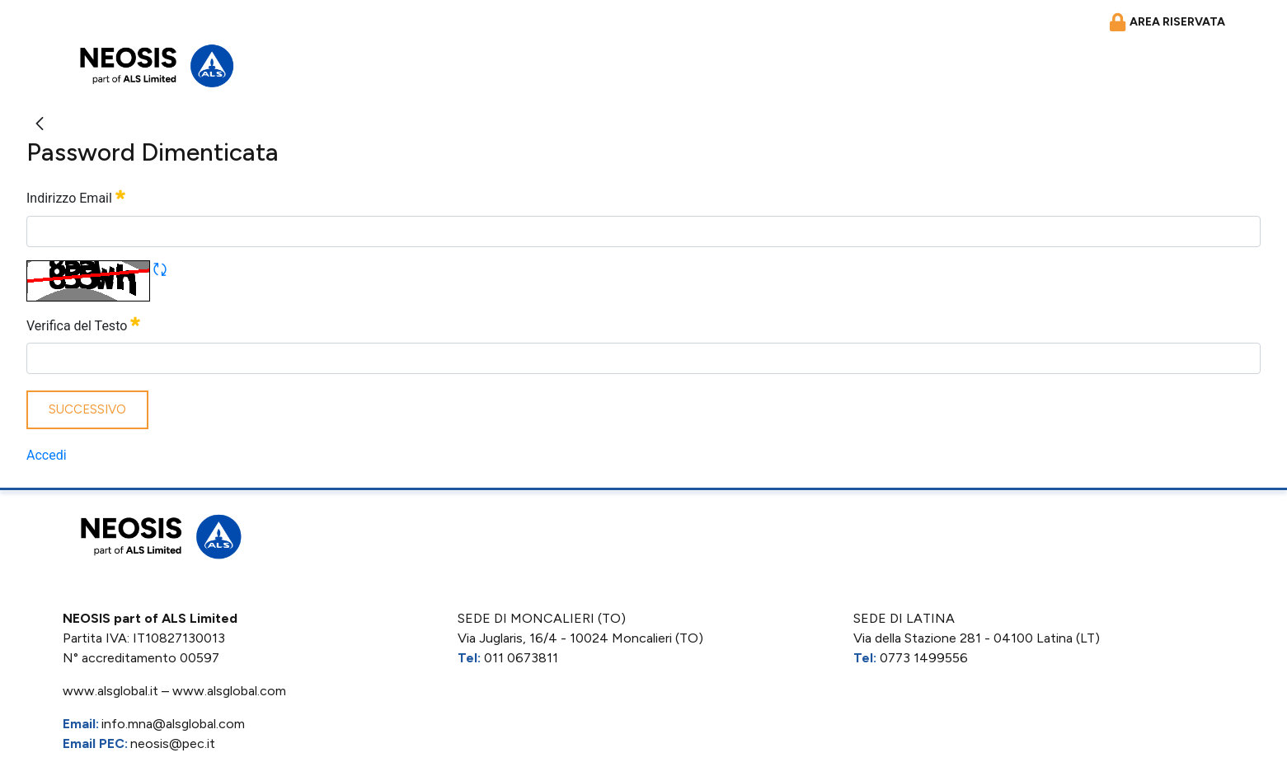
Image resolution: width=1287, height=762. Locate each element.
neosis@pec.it (172, 743)
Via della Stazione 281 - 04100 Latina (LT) (976, 638)
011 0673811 (521, 658)
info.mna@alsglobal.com (173, 724)
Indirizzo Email (75, 196)
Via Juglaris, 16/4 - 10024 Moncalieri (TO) (580, 638)
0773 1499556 (924, 658)
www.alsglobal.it (110, 691)
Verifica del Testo (83, 324)
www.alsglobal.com (229, 691)
